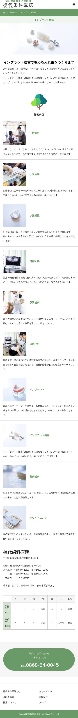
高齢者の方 (8, 697)
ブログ (42, 702)
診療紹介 (43, 697)
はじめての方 (45, 691)
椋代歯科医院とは (12, 691)
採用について (9, 702)
